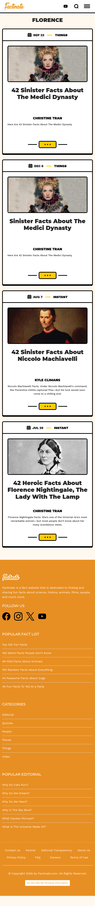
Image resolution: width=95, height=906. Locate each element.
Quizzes (7, 723)
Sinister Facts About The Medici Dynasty (47, 224)
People (7, 731)
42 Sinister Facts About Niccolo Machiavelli (47, 355)
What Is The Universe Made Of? (24, 826)
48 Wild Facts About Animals (22, 661)
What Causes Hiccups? (18, 818)
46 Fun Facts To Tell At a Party (23, 686)
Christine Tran (47, 118)
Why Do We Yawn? (14, 801)
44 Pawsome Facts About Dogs (23, 678)
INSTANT (60, 297)
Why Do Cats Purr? (15, 784)
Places (6, 740)
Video (6, 756)
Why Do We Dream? (16, 793)
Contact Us (12, 850)
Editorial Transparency (56, 850)
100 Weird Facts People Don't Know (27, 653)
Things (6, 748)
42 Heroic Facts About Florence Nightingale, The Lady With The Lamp (47, 489)
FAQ (37, 857)
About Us (83, 850)
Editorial (8, 714)
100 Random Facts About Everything (27, 669)
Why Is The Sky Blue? (17, 810)
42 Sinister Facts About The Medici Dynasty (47, 93)
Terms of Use (79, 857)
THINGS (61, 35)
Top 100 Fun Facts (14, 644)
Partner (31, 850)
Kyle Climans (47, 380)
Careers (55, 857)
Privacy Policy (16, 857)
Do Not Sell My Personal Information (47, 883)
